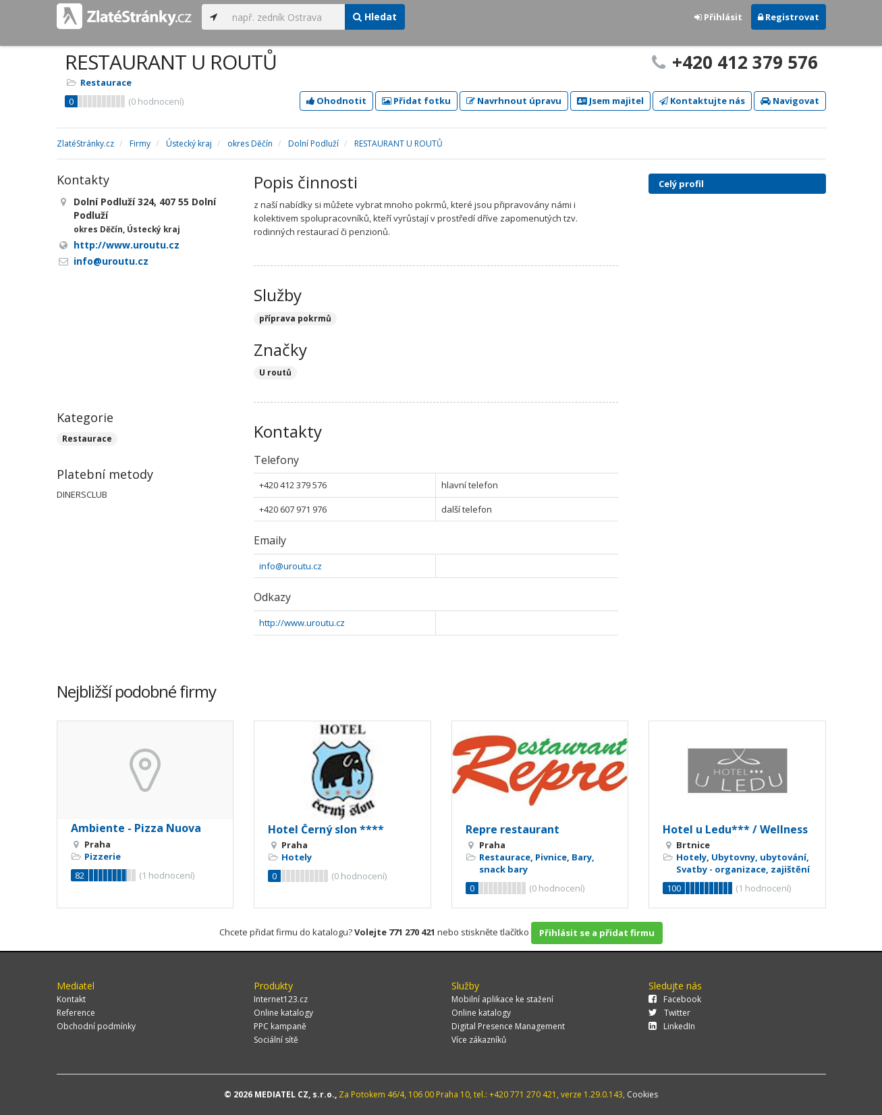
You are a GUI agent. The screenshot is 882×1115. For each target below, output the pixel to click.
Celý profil (681, 184)
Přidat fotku (416, 101)
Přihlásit (718, 17)
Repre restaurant (512, 829)
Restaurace (106, 82)
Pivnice (551, 857)
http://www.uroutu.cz (302, 623)
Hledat (375, 16)
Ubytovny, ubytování (758, 857)
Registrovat (788, 17)
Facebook (675, 999)
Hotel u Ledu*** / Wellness (735, 829)
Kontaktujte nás (702, 101)
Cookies (642, 1094)
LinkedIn (672, 1026)
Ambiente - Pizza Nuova (136, 828)
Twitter (669, 1012)
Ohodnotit (336, 101)
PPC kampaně (280, 1026)
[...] (285, 17)
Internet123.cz (281, 999)
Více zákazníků (478, 1039)
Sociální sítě (276, 1039)
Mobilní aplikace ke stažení (502, 999)
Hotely (296, 857)
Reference (76, 1012)
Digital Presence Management (508, 1026)
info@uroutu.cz (290, 566)
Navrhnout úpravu (513, 101)
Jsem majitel (610, 101)
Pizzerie (102, 856)
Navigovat (790, 101)
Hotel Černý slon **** (326, 829)
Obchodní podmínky (96, 1026)
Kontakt (71, 999)
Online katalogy (283, 1012)
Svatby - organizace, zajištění (743, 869)
